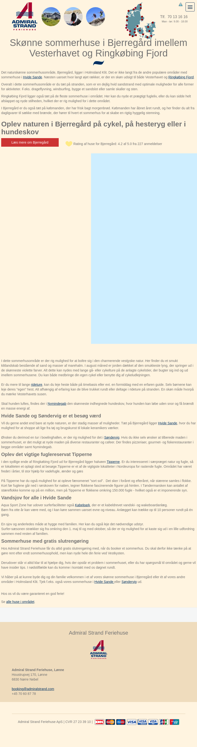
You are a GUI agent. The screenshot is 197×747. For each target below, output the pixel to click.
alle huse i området (20, 602)
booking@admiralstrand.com (33, 689)
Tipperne (113, 462)
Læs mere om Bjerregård (29, 142)
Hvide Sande (32, 77)
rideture (36, 384)
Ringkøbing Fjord (181, 77)
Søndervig (111, 437)
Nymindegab (57, 404)
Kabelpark (82, 505)
